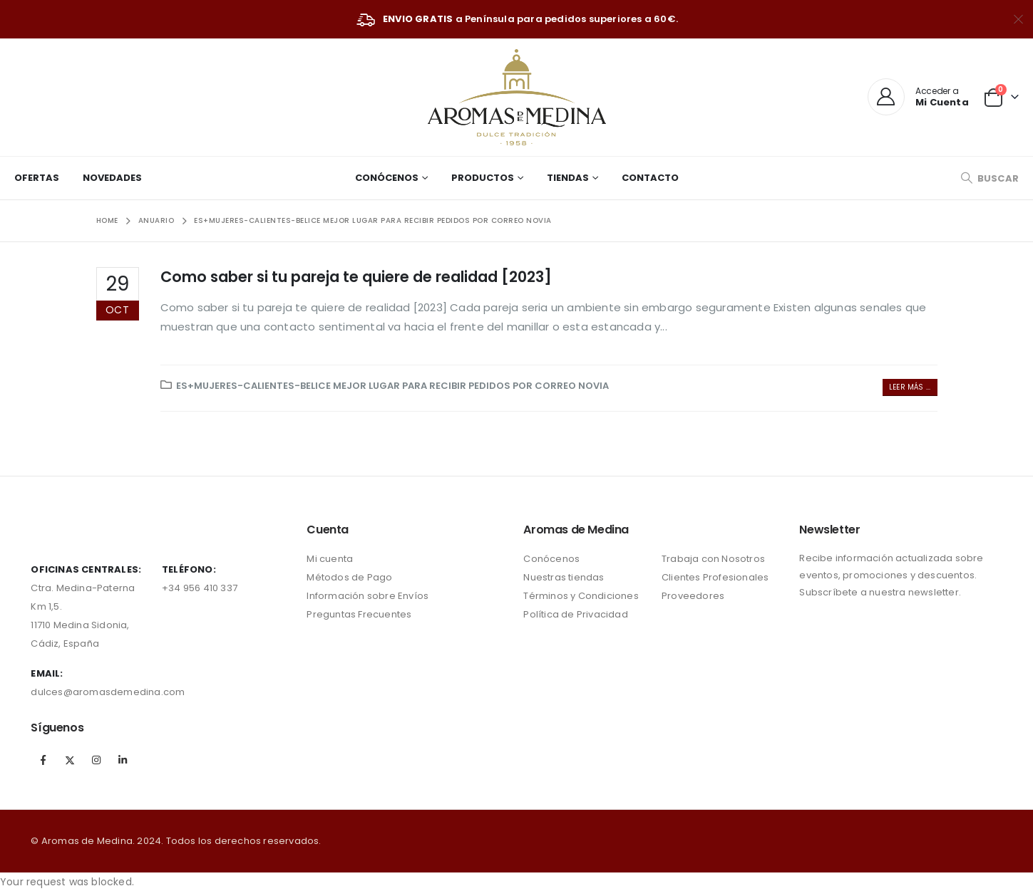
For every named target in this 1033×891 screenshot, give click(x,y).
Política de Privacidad (575, 614)
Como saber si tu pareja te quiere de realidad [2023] (356, 276)
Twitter (70, 760)
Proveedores (693, 596)
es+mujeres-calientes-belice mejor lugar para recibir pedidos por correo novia (392, 385)
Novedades (112, 177)
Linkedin (122, 760)
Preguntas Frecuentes (359, 614)
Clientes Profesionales (715, 577)
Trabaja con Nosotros (713, 559)
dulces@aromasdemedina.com (108, 692)
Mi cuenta (330, 559)
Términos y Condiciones (580, 596)
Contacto (650, 177)
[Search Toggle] (989, 178)
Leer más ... (909, 387)
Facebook (42, 760)
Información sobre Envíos (367, 596)
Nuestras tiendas (563, 577)
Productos (482, 177)
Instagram (96, 760)
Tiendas (568, 177)
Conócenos (386, 177)
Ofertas (36, 177)
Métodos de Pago (349, 577)
